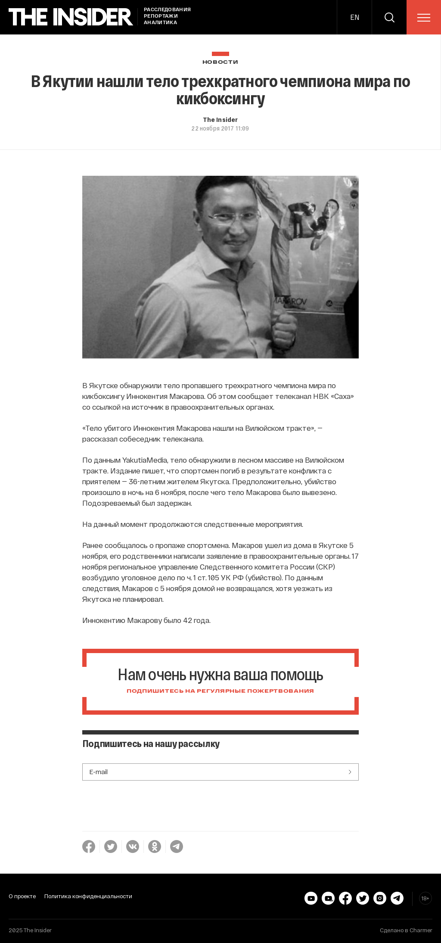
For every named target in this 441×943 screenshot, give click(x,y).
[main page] (71, 17)
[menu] (423, 18)
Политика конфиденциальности (88, 896)
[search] (389, 17)
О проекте (22, 896)
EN (354, 17)
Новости (220, 62)
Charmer (421, 930)
